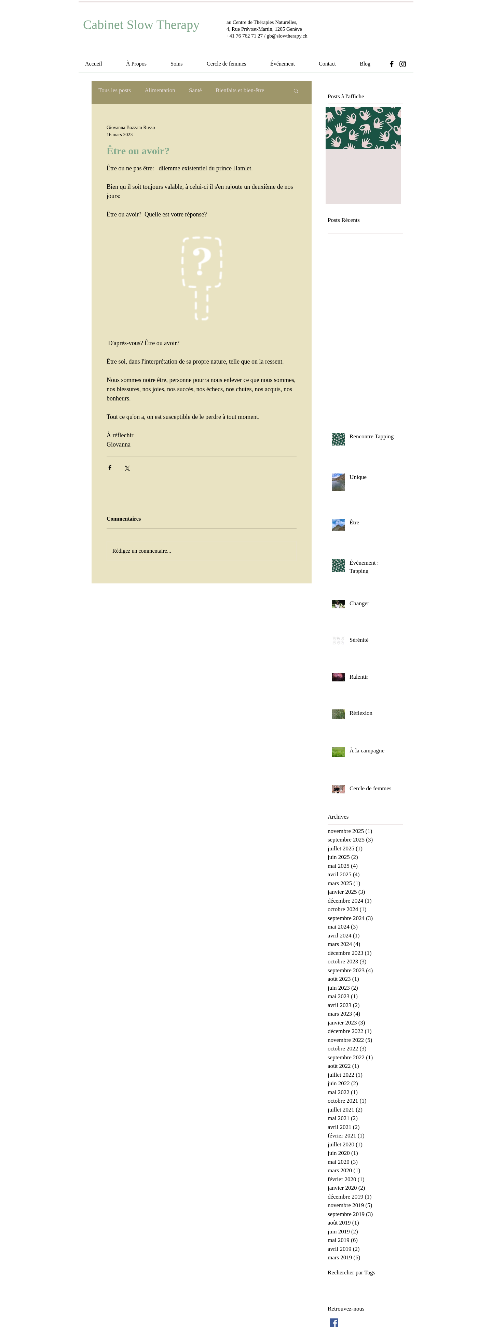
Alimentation (160, 90)
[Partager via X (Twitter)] (126, 467)
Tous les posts (114, 90)
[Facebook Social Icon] (334, 1322)
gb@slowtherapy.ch (287, 36)
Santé (195, 90)
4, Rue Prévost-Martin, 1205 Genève (264, 29)
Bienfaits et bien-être (240, 90)
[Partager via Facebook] (110, 467)
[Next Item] (390, 128)
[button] (296, 90)
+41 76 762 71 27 (245, 36)
